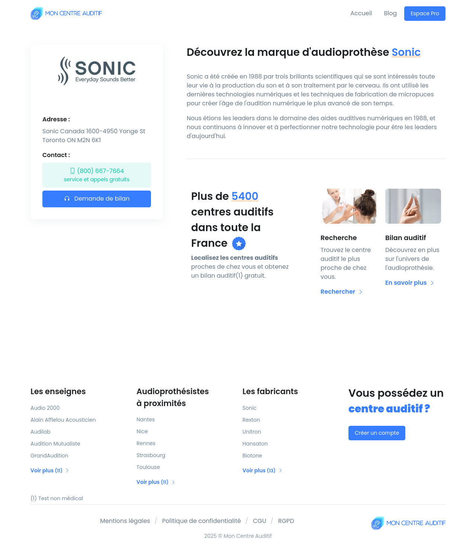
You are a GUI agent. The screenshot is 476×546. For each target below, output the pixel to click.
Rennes (145, 443)
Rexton (251, 420)
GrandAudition (49, 455)
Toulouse (148, 467)
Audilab (40, 431)
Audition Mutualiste (55, 443)
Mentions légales (125, 521)
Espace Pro (425, 13)
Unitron (251, 431)
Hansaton (255, 443)
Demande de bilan (97, 198)
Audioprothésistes (185, 397)
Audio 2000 (45, 408)
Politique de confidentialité (201, 521)
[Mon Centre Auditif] (66, 13)
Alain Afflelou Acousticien (63, 420)
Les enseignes (58, 391)
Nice (142, 431)
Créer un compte (377, 433)
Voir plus (50, 470)
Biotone (252, 455)
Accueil (361, 13)
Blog (390, 13)
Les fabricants (270, 391)
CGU (259, 521)
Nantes (145, 419)
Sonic (249, 408)
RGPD (286, 521)
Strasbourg (150, 455)
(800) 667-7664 (97, 175)
